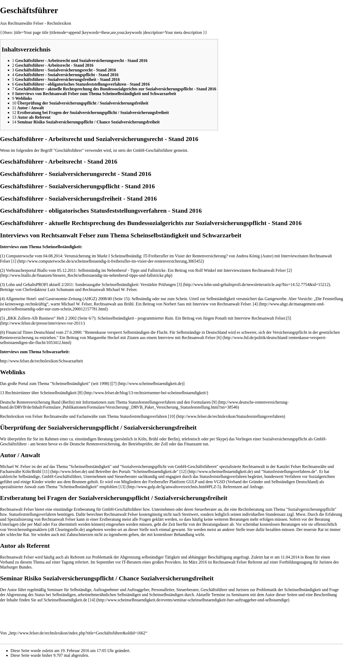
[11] (45, 471)
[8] (80, 392)
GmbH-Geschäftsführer (153, 150)
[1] (13, 261)
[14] (91, 600)
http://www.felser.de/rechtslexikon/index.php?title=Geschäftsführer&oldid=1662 (78, 633)
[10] (171, 416)
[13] (122, 486)
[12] (182, 471)
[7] (114, 383)
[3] (179, 284)
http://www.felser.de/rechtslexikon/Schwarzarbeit (41, 361)
